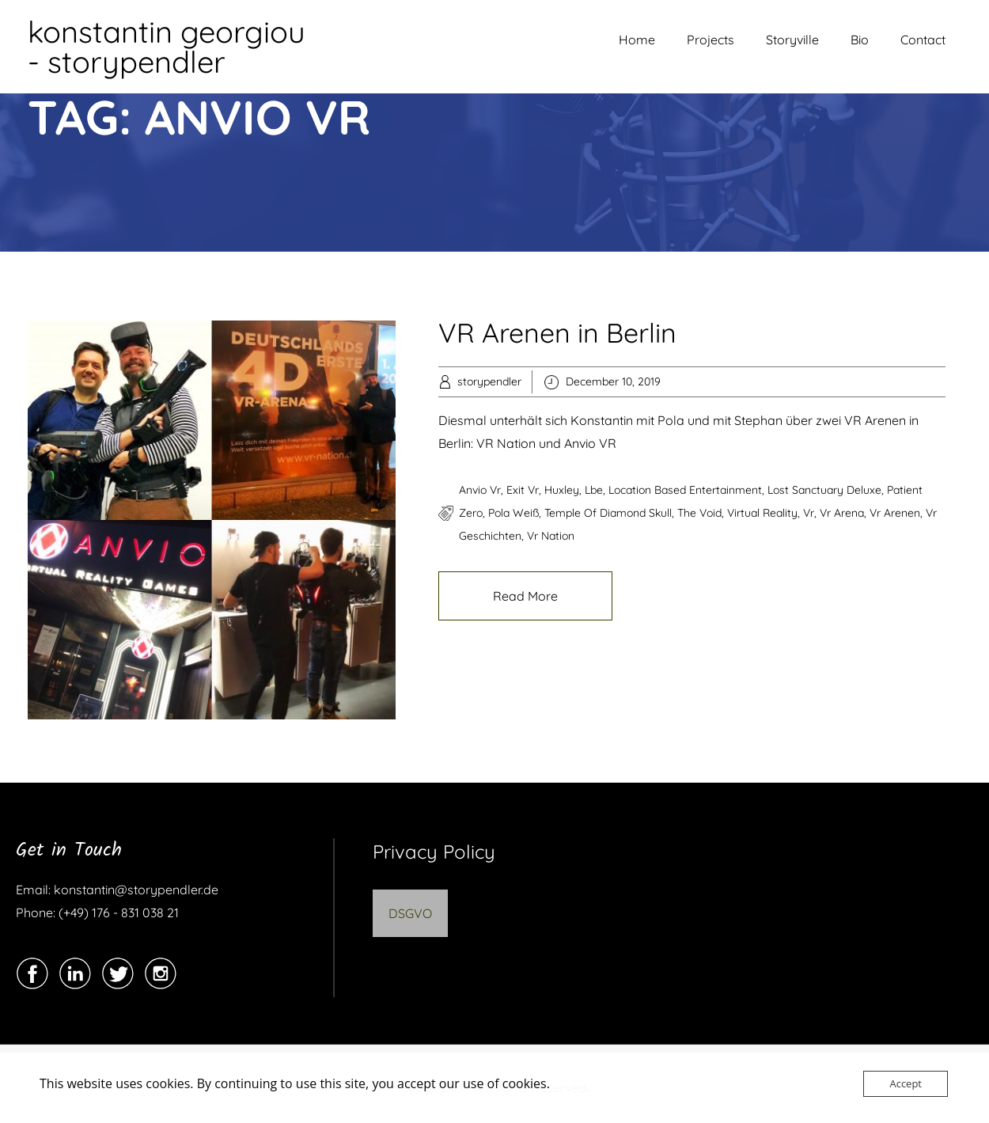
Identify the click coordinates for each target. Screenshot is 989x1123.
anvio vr (480, 490)
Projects (710, 39)
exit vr (522, 490)
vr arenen (895, 513)
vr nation (550, 536)
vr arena (842, 513)
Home (637, 39)
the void (699, 513)
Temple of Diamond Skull (608, 513)
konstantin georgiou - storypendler (166, 47)
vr (808, 513)
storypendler (489, 381)
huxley (561, 490)
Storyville (792, 39)
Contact (922, 39)
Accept (905, 1083)
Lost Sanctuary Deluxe (824, 490)
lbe (594, 490)
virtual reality (762, 513)
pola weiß (513, 513)
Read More (525, 596)
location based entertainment (685, 490)
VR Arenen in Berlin (557, 333)
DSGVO (410, 913)
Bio (860, 39)
